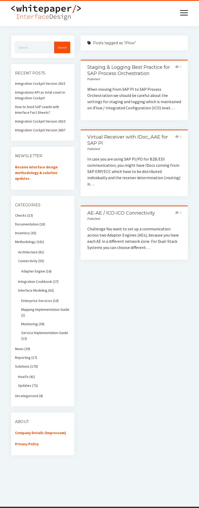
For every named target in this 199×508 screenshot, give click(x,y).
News (19, 348)
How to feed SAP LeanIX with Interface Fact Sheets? (37, 109)
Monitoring (29, 324)
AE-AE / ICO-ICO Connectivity (121, 213)
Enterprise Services (36, 300)
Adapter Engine (33, 271)
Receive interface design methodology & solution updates (36, 173)
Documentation (27, 224)
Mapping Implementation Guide (45, 309)
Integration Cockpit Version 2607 (40, 130)
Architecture (28, 252)
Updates (24, 385)
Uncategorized (26, 395)
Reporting (23, 357)
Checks (20, 215)
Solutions (22, 366)
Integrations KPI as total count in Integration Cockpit (40, 95)
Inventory (22, 233)
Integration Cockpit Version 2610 (40, 121)
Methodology (25, 241)
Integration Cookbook (35, 281)
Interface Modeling (32, 290)
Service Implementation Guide (44, 332)
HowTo (23, 376)
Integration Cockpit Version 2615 (40, 83)
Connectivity (28, 261)
